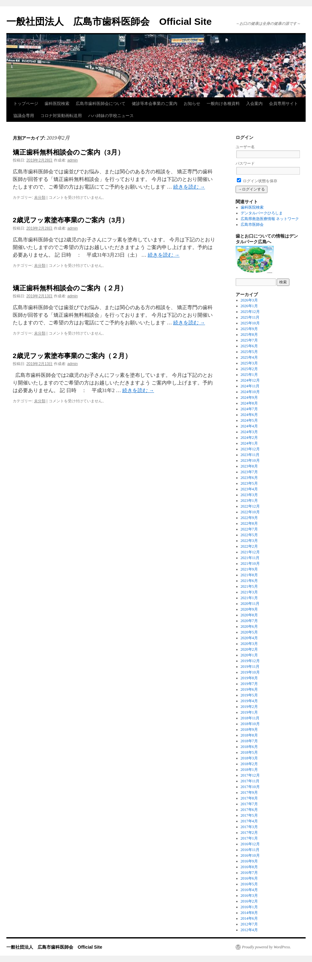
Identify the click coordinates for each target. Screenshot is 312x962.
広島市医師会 (252, 224)
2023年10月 (250, 460)
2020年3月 (249, 643)
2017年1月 (249, 838)
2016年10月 (250, 855)
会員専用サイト (283, 103)
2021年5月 (249, 586)
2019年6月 (249, 689)
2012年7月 (249, 924)
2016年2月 (249, 901)
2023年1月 (249, 500)
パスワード (245, 163)
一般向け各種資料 (223, 103)
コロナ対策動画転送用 (61, 115)
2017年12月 (250, 775)
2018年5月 (249, 752)
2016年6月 (249, 878)
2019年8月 (249, 678)
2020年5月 (249, 632)
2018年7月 (249, 741)
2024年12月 (250, 380)
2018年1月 (249, 769)
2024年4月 (249, 426)
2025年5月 (249, 352)
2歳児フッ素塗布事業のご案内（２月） (72, 355)
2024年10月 (250, 392)
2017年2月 (249, 832)
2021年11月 (250, 558)
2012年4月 (249, 930)
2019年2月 (249, 706)
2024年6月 (249, 414)
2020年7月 (249, 621)
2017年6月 (249, 809)
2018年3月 (249, 758)
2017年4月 (249, 821)
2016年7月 (249, 872)
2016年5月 (249, 884)
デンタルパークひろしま (262, 213)
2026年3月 (249, 300)
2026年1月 (249, 306)
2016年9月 (249, 861)
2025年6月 (249, 346)
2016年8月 (249, 867)
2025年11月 (250, 317)
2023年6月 (249, 477)
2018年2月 (249, 764)
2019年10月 (250, 672)
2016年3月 (249, 895)
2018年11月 (250, 718)
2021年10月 (250, 563)
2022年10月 (250, 512)
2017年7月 (249, 804)
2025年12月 (250, 311)
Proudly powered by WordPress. (266, 947)
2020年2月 (249, 649)
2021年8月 (249, 575)
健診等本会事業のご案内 (154, 103)
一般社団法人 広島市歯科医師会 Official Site (109, 21)
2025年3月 (249, 363)
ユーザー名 (245, 147)
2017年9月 (249, 792)
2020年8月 (249, 615)
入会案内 (254, 103)
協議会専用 (23, 115)
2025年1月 (249, 374)
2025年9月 (249, 329)
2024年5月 (249, 420)
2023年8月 (249, 466)
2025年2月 (249, 369)
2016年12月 (250, 844)
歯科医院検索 (57, 103)
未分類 (40, 197)
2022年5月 (249, 535)
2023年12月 (250, 449)
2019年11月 (250, 666)
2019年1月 (249, 712)
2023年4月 (249, 489)
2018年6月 (249, 746)
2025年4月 (249, 357)
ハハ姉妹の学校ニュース (111, 115)
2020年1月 (249, 655)
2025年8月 (249, 334)
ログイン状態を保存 (257, 181)
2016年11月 (250, 850)
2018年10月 (250, 724)
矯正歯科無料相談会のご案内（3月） (68, 152)
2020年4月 (249, 638)
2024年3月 (249, 432)
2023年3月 (249, 495)
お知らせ (192, 103)
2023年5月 (249, 483)
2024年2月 (249, 437)
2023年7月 (249, 472)
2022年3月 (249, 540)
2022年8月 (249, 523)
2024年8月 (249, 403)
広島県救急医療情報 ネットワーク (270, 219)
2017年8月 (249, 798)
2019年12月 (250, 661)
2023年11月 (250, 455)
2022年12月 (250, 506)
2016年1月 (249, 907)
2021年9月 (249, 569)
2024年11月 (250, 386)
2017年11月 (250, 781)
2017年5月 (249, 815)
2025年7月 (249, 340)
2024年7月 (249, 409)
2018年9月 (249, 729)
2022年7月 (249, 529)
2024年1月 (249, 443)
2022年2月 (249, 546)
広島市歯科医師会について (100, 103)
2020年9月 (249, 609)
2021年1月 (249, 598)
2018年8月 (249, 735)
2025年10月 (250, 323)
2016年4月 (249, 890)
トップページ (25, 103)
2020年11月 (250, 603)
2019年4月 (249, 701)
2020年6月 (249, 626)
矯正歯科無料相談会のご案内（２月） (70, 288)
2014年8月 (249, 912)
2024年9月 (249, 397)
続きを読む (189, 187)
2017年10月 (250, 787)
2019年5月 (249, 695)
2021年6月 (249, 580)
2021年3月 (249, 592)
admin (72, 160)
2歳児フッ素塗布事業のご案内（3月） (70, 220)
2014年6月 (249, 918)
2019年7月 (249, 684)
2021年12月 (250, 552)
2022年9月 (249, 518)
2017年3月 (249, 827)
